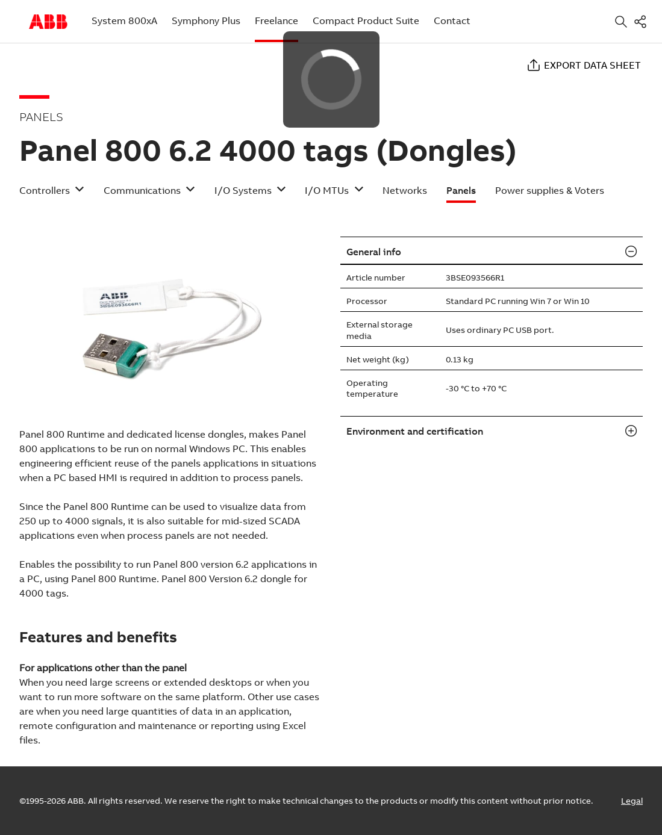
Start (48, 21)
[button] (51, 194)
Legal (632, 800)
